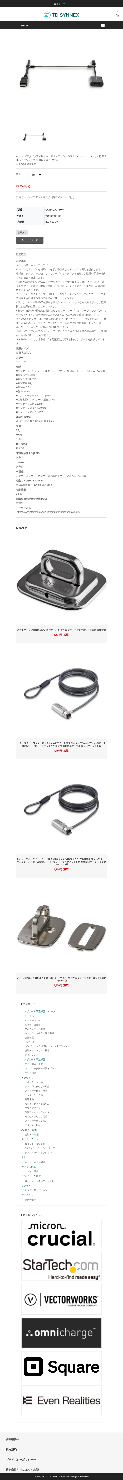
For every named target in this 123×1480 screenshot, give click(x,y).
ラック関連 (30, 1072)
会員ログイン (61, 4)
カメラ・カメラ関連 (35, 1162)
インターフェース (34, 1020)
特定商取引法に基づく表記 (22, 1469)
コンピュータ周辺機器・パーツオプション (46, 1046)
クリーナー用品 (33, 1125)
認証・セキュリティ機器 (37, 1050)
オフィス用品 (31, 1171)
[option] (34, 137)
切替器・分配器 (33, 1024)
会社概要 (12, 1439)
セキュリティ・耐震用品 (37, 1103)
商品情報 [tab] (21, 253)
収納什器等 (30, 1199)
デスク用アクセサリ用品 (37, 1086)
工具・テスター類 (34, 1082)
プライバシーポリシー (21, 1459)
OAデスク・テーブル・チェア (40, 1148)
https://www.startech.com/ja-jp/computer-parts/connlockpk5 (48, 512)
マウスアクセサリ (34, 1108)
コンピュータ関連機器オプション (41, 1068)
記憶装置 (29, 1037)
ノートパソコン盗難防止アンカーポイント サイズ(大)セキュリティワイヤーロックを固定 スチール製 (61, 979)
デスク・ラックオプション (38, 1152)
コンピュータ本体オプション (39, 1181)
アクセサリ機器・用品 (36, 1090)
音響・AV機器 (32, 1134)
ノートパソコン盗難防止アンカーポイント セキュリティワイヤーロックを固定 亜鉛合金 (61, 629)
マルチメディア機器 (35, 1029)
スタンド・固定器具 (35, 1144)
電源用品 (29, 1099)
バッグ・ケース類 (34, 1095)
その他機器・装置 (34, 1064)
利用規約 (11, 1449)
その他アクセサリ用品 (36, 1116)
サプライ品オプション (36, 1190)
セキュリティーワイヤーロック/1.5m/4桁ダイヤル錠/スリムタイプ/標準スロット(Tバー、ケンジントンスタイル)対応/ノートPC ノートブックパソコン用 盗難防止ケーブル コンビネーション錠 (61, 862)
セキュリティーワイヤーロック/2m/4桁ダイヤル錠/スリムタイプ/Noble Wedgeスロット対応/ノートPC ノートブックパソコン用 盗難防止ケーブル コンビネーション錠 (61, 744)
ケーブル (29, 1016)
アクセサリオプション (36, 1121)
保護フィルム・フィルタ (37, 1112)
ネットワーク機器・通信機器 (39, 1033)
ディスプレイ (31, 1054)
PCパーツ (30, 1042)
